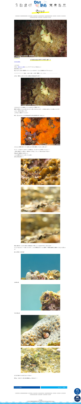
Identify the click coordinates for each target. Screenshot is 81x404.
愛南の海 (21, 6)
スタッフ (30, 6)
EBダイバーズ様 (21, 66)
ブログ (17, 6)
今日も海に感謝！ (17, 61)
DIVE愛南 (40, 3)
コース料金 (51, 6)
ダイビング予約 (77, 391)
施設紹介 (25, 6)
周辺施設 (59, 6)
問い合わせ (64, 6)
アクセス (55, 6)
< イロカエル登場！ (18, 387)
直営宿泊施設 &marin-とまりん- (77, 398)
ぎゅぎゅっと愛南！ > (62, 387)
